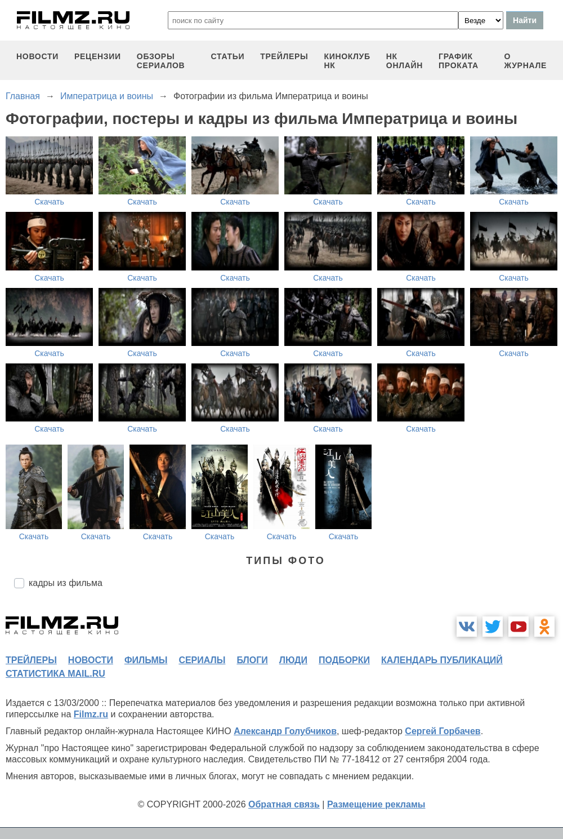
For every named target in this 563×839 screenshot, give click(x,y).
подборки (344, 660)
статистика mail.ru (55, 673)
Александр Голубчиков (285, 731)
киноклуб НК (347, 61)
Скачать (49, 201)
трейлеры (284, 56)
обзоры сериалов (161, 61)
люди (293, 660)
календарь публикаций (442, 660)
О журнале (525, 61)
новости (37, 56)
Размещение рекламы (376, 804)
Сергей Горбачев (442, 731)
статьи (228, 56)
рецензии (97, 56)
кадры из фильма (65, 583)
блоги (251, 660)
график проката (459, 61)
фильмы (145, 660)
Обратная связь (284, 804)
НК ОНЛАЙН (404, 61)
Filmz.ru (91, 714)
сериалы (201, 660)
